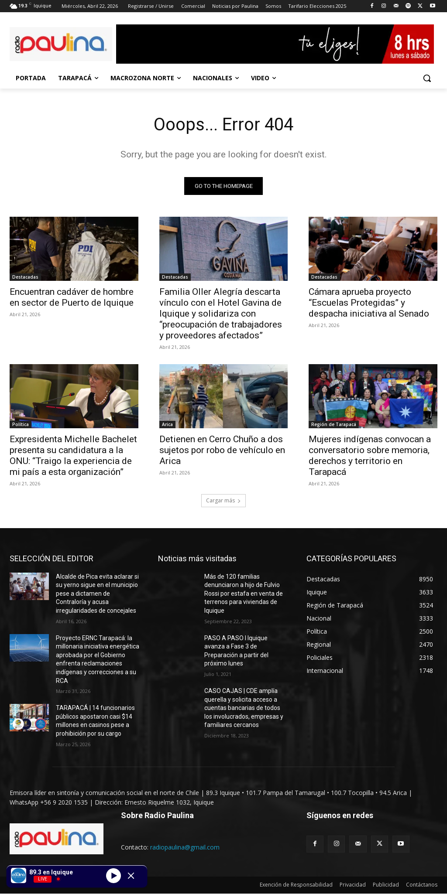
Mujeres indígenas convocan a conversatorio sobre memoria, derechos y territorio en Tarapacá (370, 456)
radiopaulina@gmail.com (185, 847)
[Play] (113, 875)
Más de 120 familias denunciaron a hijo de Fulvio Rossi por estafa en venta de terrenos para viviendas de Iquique (243, 593)
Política (20, 425)
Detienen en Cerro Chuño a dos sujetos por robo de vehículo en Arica (222, 450)
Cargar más (223, 500)
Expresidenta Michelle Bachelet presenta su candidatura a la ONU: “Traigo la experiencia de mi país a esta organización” (73, 456)
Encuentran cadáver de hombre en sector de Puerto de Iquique (73, 297)
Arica (167, 425)
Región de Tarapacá (333, 425)
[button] (426, 78)
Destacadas (25, 277)
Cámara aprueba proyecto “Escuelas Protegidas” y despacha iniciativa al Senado (369, 303)
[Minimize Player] (131, 875)
